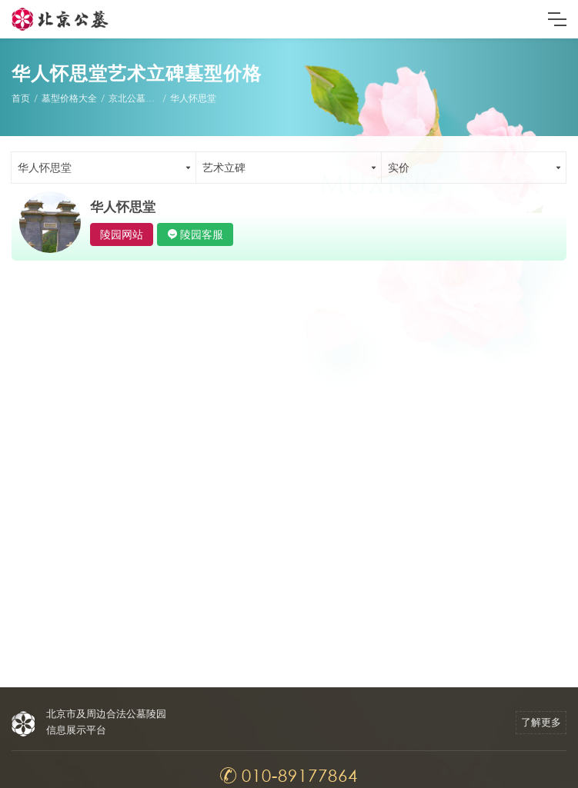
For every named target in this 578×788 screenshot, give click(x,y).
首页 (21, 98)
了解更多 (541, 722)
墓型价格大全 (69, 98)
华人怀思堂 (193, 98)
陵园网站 (121, 234)
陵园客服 (201, 234)
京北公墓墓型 (136, 98)
